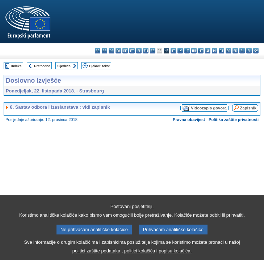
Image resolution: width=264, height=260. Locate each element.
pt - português (221, 50)
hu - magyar (194, 50)
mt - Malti (201, 50)
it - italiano (173, 50)
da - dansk (118, 50)
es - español (104, 50)
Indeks (16, 66)
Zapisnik (248, 108)
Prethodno (42, 66)
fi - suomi (249, 50)
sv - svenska (256, 50)
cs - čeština (111, 50)
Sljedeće (64, 66)
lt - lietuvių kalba (187, 50)
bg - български (97, 50)
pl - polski (214, 50)
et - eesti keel (132, 50)
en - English (145, 50)
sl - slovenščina (242, 50)
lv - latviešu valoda (180, 50)
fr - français (152, 50)
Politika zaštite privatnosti (234, 119)
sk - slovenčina (235, 50)
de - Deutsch (125, 50)
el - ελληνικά (139, 50)
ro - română (228, 50)
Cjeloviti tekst (99, 66)
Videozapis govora (209, 108)
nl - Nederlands (207, 50)
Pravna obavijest (189, 119)
